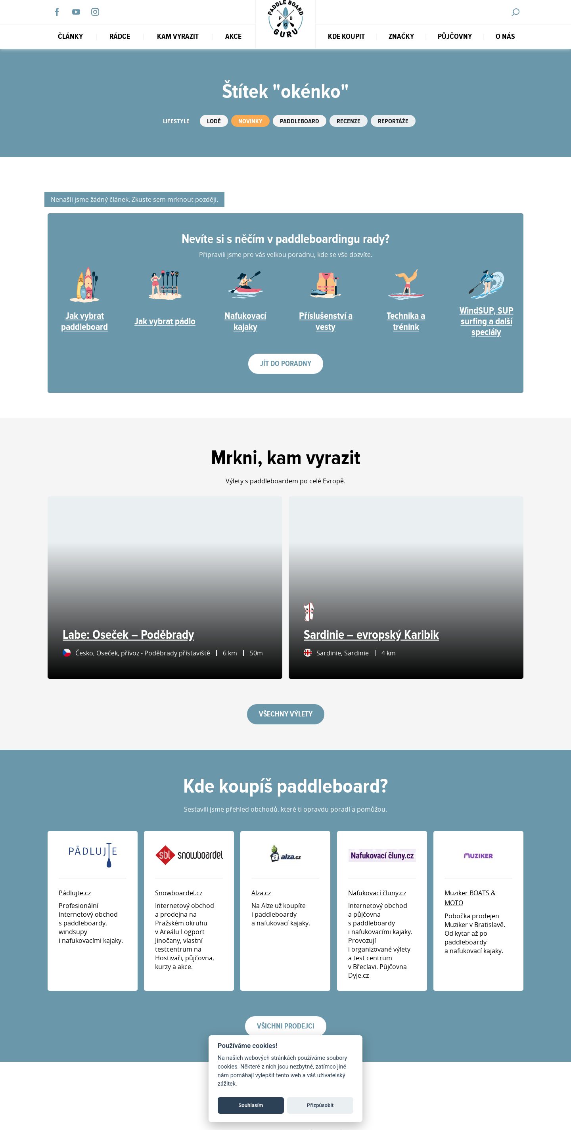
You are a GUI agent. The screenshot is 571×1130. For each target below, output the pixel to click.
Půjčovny (455, 36)
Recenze (348, 121)
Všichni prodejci (285, 1026)
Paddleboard (299, 121)
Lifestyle (176, 121)
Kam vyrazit (178, 36)
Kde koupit (346, 36)
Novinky (250, 121)
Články (70, 36)
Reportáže (393, 121)
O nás (505, 36)
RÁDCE (119, 36)
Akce (233, 36)
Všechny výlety (285, 714)
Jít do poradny (285, 363)
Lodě (214, 121)
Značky (401, 36)
